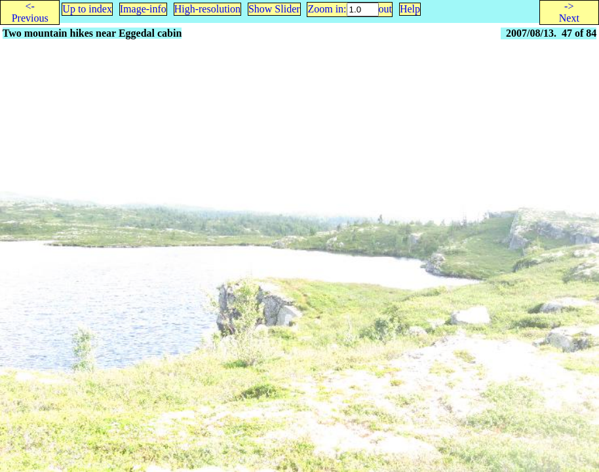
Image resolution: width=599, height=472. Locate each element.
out (385, 8)
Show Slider (274, 8)
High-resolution (207, 8)
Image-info (143, 8)
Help (410, 8)
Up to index (87, 8)
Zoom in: (326, 8)
